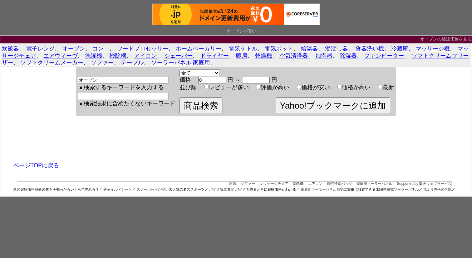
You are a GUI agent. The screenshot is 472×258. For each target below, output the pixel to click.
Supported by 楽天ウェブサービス (424, 184)
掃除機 (118, 56)
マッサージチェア (274, 184)
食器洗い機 (369, 49)
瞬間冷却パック (339, 184)
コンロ (100, 49)
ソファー (102, 62)
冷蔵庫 (399, 49)
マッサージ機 (433, 49)
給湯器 (309, 49)
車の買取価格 (24, 189)
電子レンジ (40, 49)
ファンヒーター (384, 56)
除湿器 (348, 56)
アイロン (145, 56)
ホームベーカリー (198, 49)
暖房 (241, 56)
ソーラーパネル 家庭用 (180, 62)
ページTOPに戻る (36, 165)
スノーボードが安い (153, 189)
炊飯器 (10, 49)
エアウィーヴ (60, 56)
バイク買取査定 (221, 189)
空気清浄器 (293, 56)
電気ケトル (243, 49)
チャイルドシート (117, 189)
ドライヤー (214, 56)
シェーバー (178, 56)
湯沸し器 (336, 49)
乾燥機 (263, 56)
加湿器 (324, 56)
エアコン (315, 184)
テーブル (132, 62)
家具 (232, 184)
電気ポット (279, 49)
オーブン (73, 49)
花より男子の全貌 (437, 189)
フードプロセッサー (142, 49)
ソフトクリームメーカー (51, 62)
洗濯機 (93, 56)
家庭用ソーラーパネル (374, 184)
